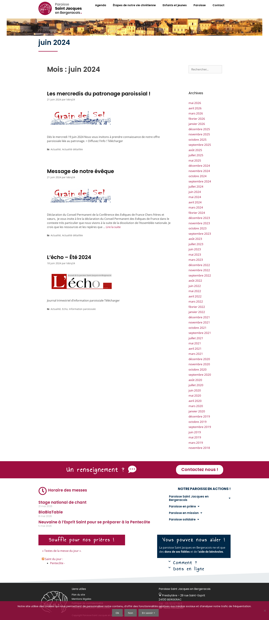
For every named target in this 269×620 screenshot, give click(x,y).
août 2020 (195, 380)
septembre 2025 (200, 145)
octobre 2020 (198, 369)
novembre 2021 (199, 322)
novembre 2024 (199, 171)
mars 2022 (196, 301)
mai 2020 (195, 395)
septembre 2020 (200, 375)
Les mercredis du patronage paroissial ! (98, 93)
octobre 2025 (198, 140)
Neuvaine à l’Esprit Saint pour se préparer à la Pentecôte (94, 522)
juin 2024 (195, 192)
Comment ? (185, 562)
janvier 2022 (197, 312)
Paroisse (200, 5)
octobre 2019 (198, 422)
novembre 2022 (199, 270)
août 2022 (195, 281)
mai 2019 (195, 437)
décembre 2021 (199, 317)
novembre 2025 (199, 134)
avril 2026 (195, 108)
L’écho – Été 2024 (69, 257)
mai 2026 (195, 103)
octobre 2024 (198, 176)
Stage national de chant (62, 502)
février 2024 (197, 213)
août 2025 (195, 150)
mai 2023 (195, 254)
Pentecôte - (57, 563)
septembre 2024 (200, 181)
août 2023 (195, 239)
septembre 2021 (200, 333)
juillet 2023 (196, 244)
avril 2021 (195, 349)
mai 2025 (195, 160)
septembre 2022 (200, 275)
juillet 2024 (196, 186)
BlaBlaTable (50, 512)
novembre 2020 (199, 364)
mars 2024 (196, 207)
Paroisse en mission (185, 513)
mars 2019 (196, 443)
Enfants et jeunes (175, 5)
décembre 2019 (199, 416)
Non (130, 613)
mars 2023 (196, 260)
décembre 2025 (199, 129)
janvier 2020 (197, 411)
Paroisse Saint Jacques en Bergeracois (200, 498)
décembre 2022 (199, 265)
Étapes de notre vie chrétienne (134, 5)
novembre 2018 (199, 448)
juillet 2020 (196, 385)
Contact (218, 5)
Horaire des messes (67, 490)
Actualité (56, 149)
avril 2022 (195, 296)
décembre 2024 (199, 166)
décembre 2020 (199, 359)
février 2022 (197, 307)
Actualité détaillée (72, 149)
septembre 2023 (200, 234)
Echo (65, 309)
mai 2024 (195, 197)
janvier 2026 (197, 124)
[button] (196, 563)
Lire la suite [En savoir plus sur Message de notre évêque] (113, 227)
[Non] (264, 610)
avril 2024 (195, 202)
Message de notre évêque (80, 171)
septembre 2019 (200, 427)
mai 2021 (195, 343)
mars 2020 (196, 406)
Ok (117, 613)
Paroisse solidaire (184, 519)
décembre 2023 (199, 218)
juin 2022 (195, 286)
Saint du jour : (54, 559)
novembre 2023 (199, 223)
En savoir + (148, 613)
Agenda (100, 5)
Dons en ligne (189, 568)
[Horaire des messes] (42, 491)
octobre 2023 (198, 228)
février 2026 (197, 119)
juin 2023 (195, 249)
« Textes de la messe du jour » (61, 551)
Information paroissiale (82, 309)
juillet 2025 (196, 155)
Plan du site (78, 594)
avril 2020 (195, 401)
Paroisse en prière (184, 506)
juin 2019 (195, 432)
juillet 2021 (196, 338)
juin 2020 (195, 390)
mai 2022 (195, 291)
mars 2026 (196, 113)
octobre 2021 (198, 328)
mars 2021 (196, 354)
